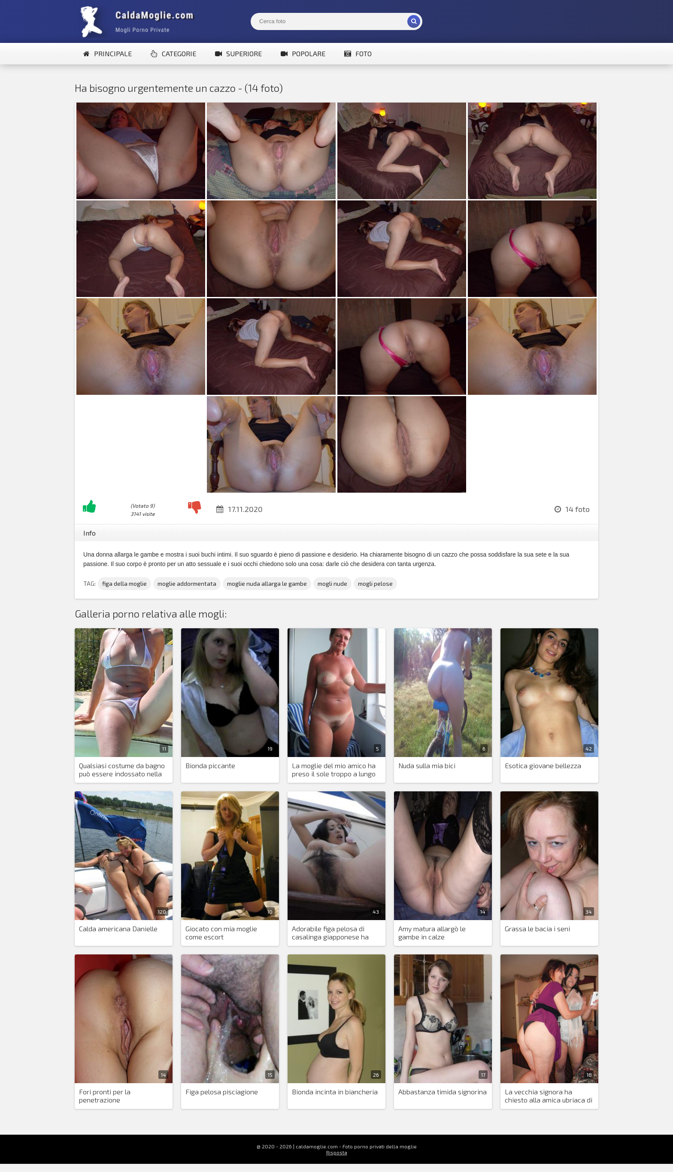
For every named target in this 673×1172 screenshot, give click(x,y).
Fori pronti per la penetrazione (104, 1095)
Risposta (336, 1152)
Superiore (238, 53)
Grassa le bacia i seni (537, 928)
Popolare (303, 53)
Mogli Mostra (139, 21)
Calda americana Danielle (118, 928)
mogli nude (332, 583)
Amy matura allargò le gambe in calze (432, 932)
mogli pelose (375, 583)
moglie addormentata (187, 583)
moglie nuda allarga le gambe (267, 583)
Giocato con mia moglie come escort (221, 932)
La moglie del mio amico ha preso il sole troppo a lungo (334, 769)
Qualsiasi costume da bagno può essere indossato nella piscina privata (122, 769)
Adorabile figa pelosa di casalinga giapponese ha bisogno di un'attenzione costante (330, 933)
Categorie (173, 53)
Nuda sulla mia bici (426, 765)
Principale (107, 53)
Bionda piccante (210, 765)
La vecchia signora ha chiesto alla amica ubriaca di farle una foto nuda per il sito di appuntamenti (549, 1096)
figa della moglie (124, 583)
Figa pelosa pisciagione (221, 1091)
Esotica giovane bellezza (543, 765)
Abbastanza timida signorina (442, 1091)
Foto (358, 53)
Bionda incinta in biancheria (335, 1091)
